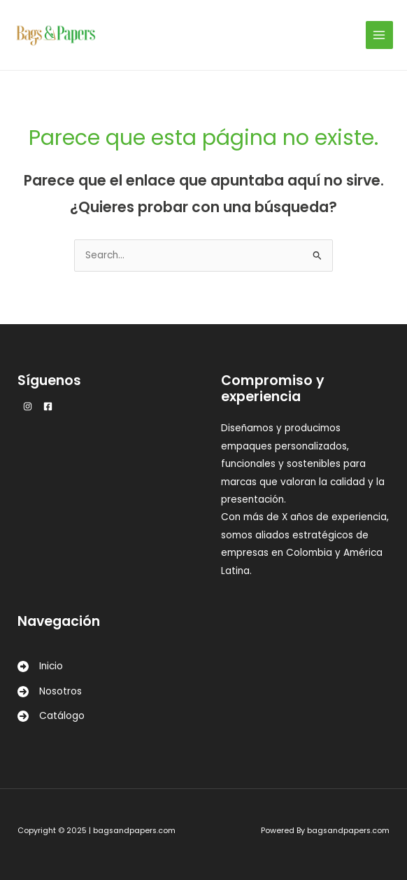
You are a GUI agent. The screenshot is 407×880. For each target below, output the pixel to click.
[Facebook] (48, 406)
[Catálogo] (51, 716)
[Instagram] (27, 406)
